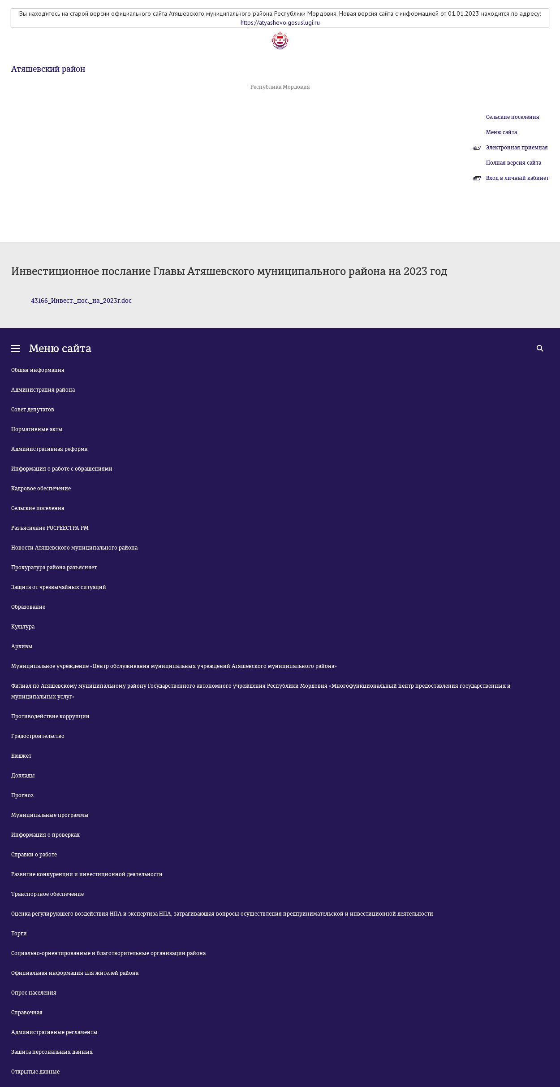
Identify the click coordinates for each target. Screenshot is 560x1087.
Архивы (22, 646)
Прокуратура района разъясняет (54, 567)
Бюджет (21, 756)
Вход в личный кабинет (517, 178)
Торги (19, 933)
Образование (28, 607)
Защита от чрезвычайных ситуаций (58, 587)
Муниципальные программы (50, 815)
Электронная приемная (517, 147)
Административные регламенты (54, 1032)
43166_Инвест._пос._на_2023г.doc (81, 301)
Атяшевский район (48, 69)
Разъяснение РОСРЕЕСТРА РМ (50, 528)
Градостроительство (38, 736)
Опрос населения (33, 993)
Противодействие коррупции (50, 716)
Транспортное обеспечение (47, 894)
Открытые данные (35, 1072)
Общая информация (38, 370)
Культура (22, 627)
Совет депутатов (32, 409)
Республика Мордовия (280, 87)
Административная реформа (49, 449)
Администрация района (43, 390)
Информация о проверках (45, 835)
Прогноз (22, 795)
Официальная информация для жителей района (74, 973)
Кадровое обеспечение (41, 488)
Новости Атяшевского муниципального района (74, 548)
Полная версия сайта (513, 163)
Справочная (27, 1012)
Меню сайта (501, 132)
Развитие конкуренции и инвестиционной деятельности (87, 874)
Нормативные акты (37, 429)
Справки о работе (34, 854)
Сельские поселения (512, 117)
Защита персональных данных (52, 1052)
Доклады (23, 776)
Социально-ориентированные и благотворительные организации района (108, 953)
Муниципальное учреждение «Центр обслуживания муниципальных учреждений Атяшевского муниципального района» (174, 666)
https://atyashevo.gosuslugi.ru (280, 22)
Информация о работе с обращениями (61, 469)
